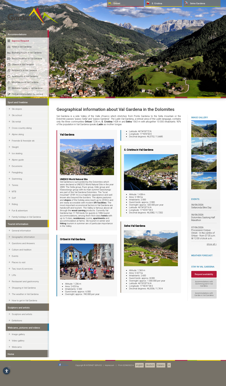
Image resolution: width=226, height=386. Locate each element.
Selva (129, 332)
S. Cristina (106, 332)
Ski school (17, 326)
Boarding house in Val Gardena (27, 263)
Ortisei (88, 332)
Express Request (20, 251)
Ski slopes (17, 319)
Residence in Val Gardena (24, 281)
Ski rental (16, 332)
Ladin (100, 335)
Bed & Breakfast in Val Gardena (27, 269)
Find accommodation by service (27, 304)
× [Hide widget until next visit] (9, 368)
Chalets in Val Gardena (23, 275)
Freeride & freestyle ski (23, 351)
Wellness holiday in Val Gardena (27, 299)
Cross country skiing (22, 338)
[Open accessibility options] (6, 370)
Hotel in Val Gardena (21, 257)
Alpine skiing (18, 345)
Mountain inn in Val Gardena (25, 293)
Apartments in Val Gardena (25, 287)
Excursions (17, 376)
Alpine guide (18, 370)
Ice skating (17, 364)
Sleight (15, 357)
